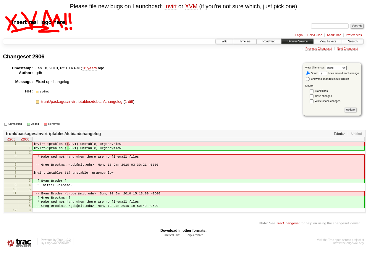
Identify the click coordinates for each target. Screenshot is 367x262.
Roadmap (269, 41)
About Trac (334, 35)
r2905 (11, 140)
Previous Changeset (318, 48)
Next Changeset (347, 48)
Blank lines (321, 91)
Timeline (244, 41)
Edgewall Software (57, 253)
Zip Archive (195, 245)
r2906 (25, 140)
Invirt (170, 6)
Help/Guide (314, 35)
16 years (89, 68)
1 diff (129, 101)
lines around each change (339, 73)
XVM (191, 6)
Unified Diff (172, 245)
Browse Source (297, 41)
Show (312, 73)
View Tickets (328, 41)
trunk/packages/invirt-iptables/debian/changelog (82, 101)
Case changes (323, 96)
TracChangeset (288, 234)
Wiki (224, 41)
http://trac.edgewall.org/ (348, 253)
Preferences (354, 35)
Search (353, 41)
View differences (315, 67)
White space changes (327, 101)
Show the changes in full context (327, 78)
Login (299, 35)
